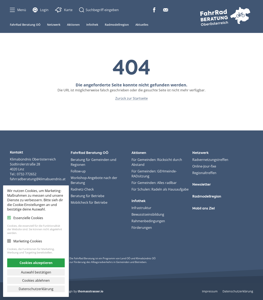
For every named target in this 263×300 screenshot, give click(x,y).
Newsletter (201, 184)
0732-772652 (26, 174)
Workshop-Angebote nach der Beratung (94, 180)
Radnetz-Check (82, 189)
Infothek (92, 25)
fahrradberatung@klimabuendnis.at (38, 179)
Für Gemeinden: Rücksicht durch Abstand (157, 162)
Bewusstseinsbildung (148, 214)
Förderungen (142, 227)
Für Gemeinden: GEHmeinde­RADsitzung (154, 173)
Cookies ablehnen (36, 280)
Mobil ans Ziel (203, 208)
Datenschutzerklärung (238, 291)
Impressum (210, 291)
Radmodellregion (117, 25)
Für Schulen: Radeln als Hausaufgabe (160, 189)
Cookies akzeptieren (36, 262)
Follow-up (78, 171)
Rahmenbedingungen (148, 221)
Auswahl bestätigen (36, 272)
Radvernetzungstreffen (210, 159)
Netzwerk (53, 25)
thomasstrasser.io (90, 291)
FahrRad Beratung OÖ (25, 25)
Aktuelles (141, 25)
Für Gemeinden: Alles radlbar (154, 182)
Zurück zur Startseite (131, 98)
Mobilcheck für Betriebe (89, 202)
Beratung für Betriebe (87, 196)
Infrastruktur (141, 208)
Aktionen (73, 25)
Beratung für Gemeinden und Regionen (93, 162)
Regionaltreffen (204, 173)
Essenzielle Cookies (28, 218)
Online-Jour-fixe (204, 166)
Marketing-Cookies (27, 241)
